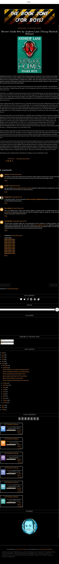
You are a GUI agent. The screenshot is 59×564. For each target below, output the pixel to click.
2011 (3, 405)
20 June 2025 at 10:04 (16, 235)
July (4, 389)
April (4, 396)
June (4, 391)
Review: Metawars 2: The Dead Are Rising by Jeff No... (16, 369)
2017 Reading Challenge (11, 424)
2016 (3, 355)
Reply (5, 180)
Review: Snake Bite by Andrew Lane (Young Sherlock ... (16, 371)
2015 (3, 357)
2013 (3, 361)
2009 (3, 409)
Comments (4, 343)
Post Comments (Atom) (12, 288)
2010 (3, 407)
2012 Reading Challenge (11, 497)
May (4, 394)
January (5, 402)
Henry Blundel (8, 208)
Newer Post (5, 285)
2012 (3, 363)
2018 (3, 352)
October (5, 383)
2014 (3, 359)
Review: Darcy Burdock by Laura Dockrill (13, 378)
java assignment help (40, 225)
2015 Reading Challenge (11, 453)
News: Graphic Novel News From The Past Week (15, 376)
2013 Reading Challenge (11, 482)
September (6, 385)
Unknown (6, 174)
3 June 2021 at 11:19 (16, 197)
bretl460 (6, 185)
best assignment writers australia (22, 188)
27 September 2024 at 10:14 (19, 221)
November (5, 367)
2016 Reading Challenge (11, 439)
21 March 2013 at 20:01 (16, 174)
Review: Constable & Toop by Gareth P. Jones (14, 374)
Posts (3, 340)
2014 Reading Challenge (11, 468)
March (4, 398)
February (5, 400)
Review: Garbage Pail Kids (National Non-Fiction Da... (16, 380)
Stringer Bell (7, 197)
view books (20, 433)
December (5, 365)
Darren (8, 427)
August (5, 387)
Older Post (54, 285)
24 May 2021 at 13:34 (14, 185)
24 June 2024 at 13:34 (17, 208)
